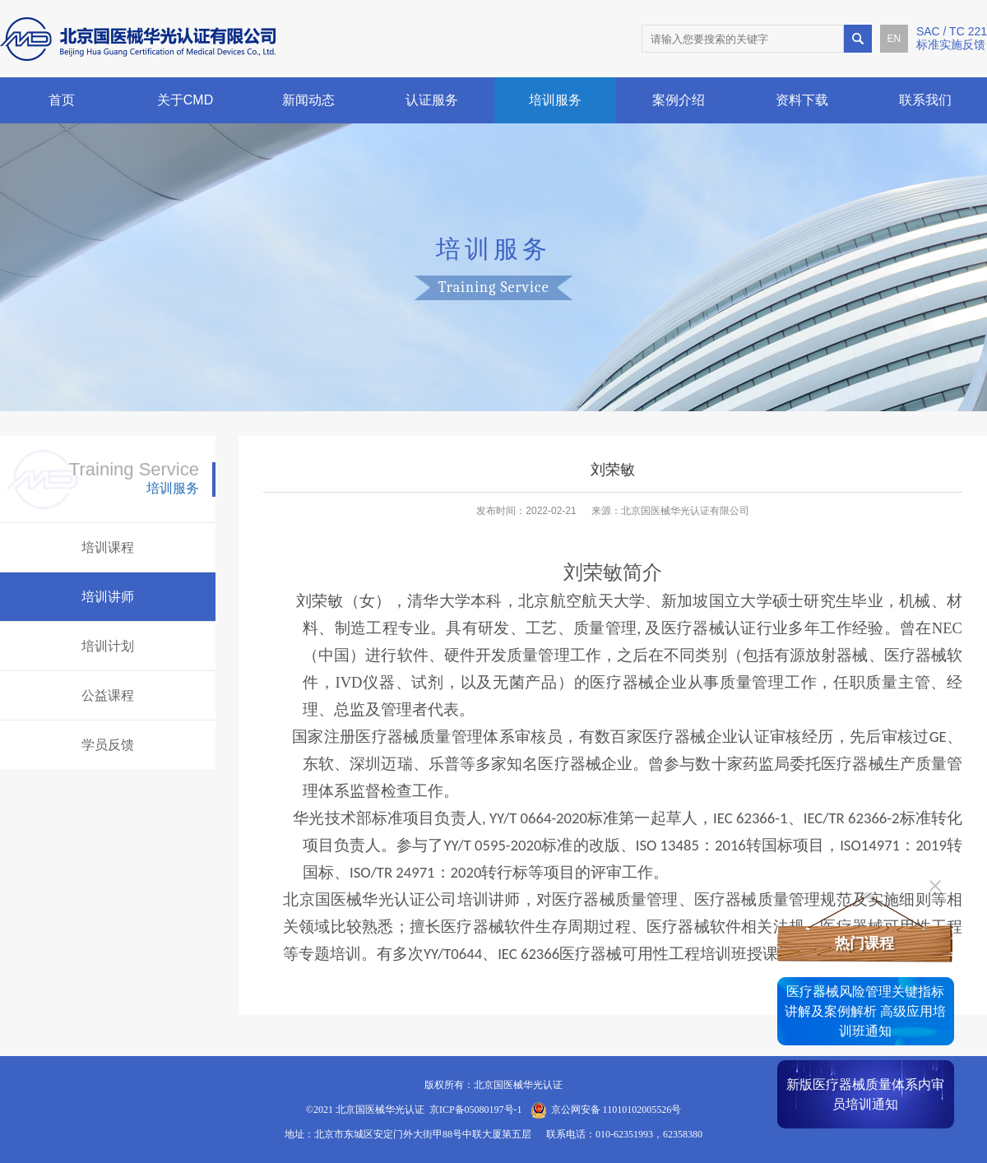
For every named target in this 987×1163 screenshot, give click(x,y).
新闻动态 (308, 100)
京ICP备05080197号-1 (475, 1109)
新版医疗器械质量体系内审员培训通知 (865, 1094)
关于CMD (185, 100)
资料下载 (802, 100)
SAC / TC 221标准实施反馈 (951, 38)
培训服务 (555, 100)
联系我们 (925, 100)
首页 (62, 100)
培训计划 (107, 646)
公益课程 (107, 695)
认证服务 (431, 100)
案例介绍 (678, 100)
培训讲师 (107, 597)
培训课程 (107, 547)
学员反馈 (107, 745)
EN (894, 38)
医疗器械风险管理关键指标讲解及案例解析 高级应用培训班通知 (865, 1011)
